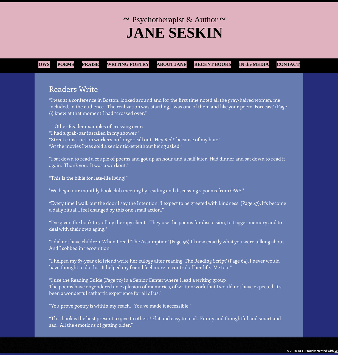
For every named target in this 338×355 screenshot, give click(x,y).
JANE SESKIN (174, 32)
